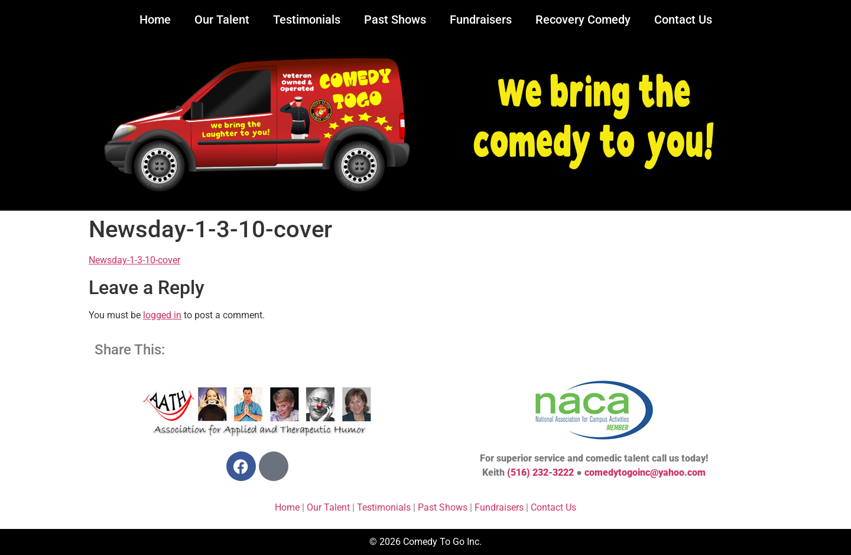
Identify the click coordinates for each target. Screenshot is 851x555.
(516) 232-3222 (540, 472)
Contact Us (683, 19)
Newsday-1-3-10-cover (134, 260)
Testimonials (306, 19)
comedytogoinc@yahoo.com (645, 472)
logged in (162, 315)
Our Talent (221, 19)
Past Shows (395, 19)
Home (155, 19)
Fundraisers (481, 19)
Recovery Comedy (583, 19)
